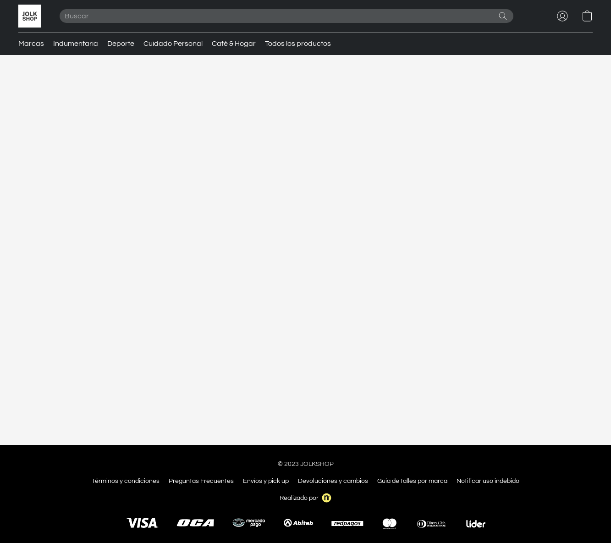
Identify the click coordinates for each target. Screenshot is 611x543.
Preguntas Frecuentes (201, 481)
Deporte (120, 43)
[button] (29, 16)
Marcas (31, 43)
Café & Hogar (234, 43)
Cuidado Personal (173, 43)
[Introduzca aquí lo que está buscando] (286, 16)
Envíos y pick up (266, 481)
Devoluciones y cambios (333, 481)
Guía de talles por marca (412, 481)
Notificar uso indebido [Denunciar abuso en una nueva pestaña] (488, 481)
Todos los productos (298, 43)
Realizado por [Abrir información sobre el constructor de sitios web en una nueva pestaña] (305, 498)
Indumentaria (75, 43)
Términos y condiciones (126, 481)
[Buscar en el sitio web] (503, 16)
